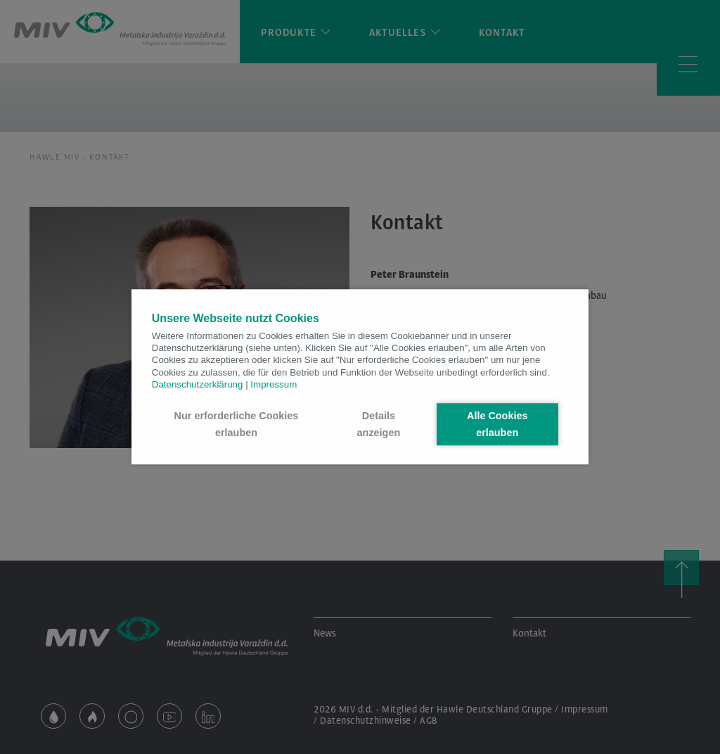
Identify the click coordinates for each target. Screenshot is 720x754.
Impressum (273, 384)
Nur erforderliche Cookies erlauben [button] (236, 424)
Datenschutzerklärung (197, 384)
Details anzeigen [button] (379, 424)
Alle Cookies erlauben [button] (497, 424)
